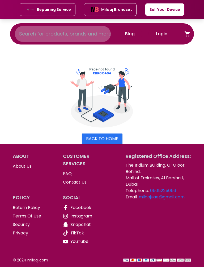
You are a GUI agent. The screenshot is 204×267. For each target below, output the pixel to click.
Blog (130, 34)
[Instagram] (84, 216)
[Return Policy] (33, 207)
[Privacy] (33, 233)
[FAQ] (84, 174)
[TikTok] (84, 233)
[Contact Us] (84, 182)
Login (161, 34)
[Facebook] (84, 207)
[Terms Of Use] (33, 216)
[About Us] (33, 166)
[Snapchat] (84, 224)
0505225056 (163, 191)
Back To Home (102, 139)
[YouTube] (84, 241)
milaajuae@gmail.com (162, 197)
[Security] (33, 224)
